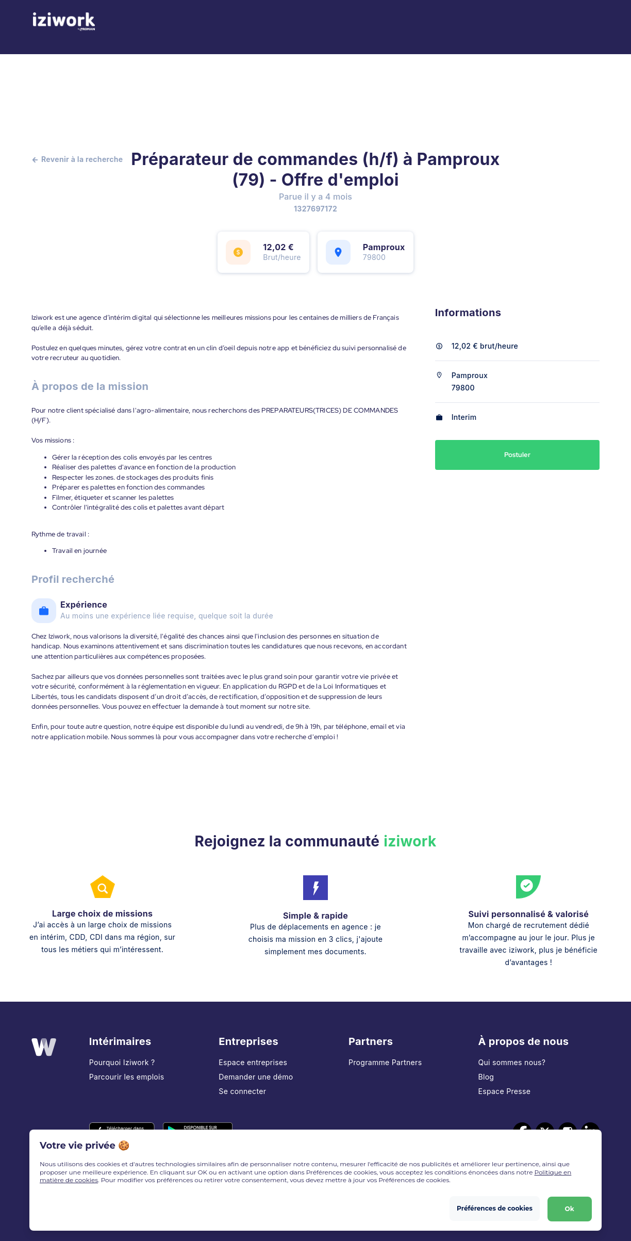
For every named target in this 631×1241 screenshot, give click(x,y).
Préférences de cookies (494, 1208)
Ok (569, 1208)
